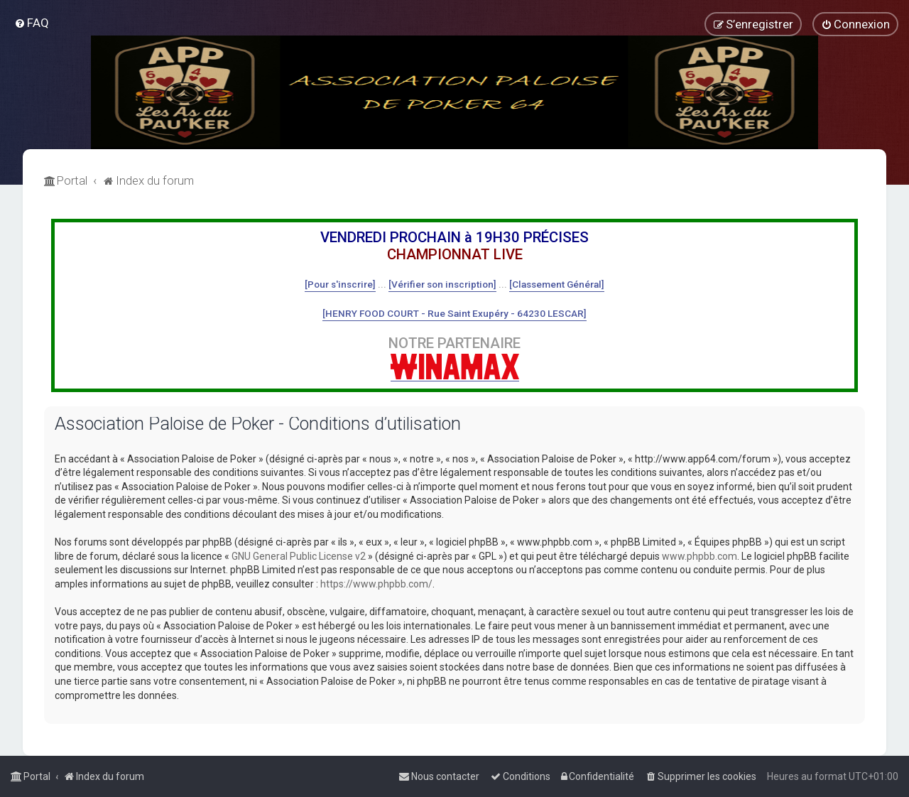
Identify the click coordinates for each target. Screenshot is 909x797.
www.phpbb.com (699, 556)
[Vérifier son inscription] (442, 284)
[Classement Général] (556, 284)
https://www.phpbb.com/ (376, 584)
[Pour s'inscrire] (340, 284)
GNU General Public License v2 (299, 556)
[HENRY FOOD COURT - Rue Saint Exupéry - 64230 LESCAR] (454, 313)
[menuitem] (32, 22)
